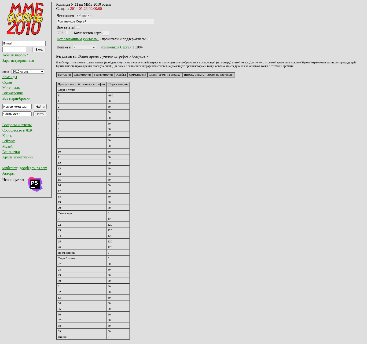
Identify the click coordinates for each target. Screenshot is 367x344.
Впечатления (12, 93)
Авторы (8, 173)
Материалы (11, 88)
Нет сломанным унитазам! (78, 39)
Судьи (7, 82)
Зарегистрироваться (18, 60)
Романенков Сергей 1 (117, 47)
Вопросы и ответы (17, 125)
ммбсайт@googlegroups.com (24, 168)
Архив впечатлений (17, 157)
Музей (7, 146)
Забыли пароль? (15, 55)
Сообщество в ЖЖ (17, 130)
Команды (9, 77)
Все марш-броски (16, 98)
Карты (7, 136)
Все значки (11, 152)
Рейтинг (8, 141)
